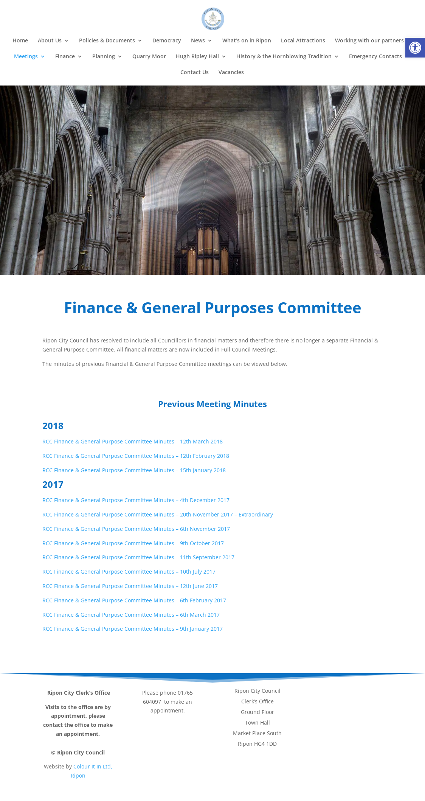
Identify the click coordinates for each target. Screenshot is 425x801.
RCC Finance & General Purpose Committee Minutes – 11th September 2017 (138, 557)
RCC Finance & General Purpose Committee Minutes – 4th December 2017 (136, 500)
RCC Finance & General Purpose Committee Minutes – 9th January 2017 (132, 628)
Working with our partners (369, 41)
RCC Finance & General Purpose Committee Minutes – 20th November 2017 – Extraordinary (157, 514)
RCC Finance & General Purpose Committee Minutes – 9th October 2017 (133, 543)
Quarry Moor (149, 57)
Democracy (166, 41)
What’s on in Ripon (246, 41)
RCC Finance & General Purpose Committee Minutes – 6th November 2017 (136, 528)
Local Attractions (303, 41)
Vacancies (231, 73)
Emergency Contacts (375, 57)
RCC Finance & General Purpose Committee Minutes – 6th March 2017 (131, 614)
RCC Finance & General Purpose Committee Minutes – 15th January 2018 (134, 470)
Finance (65, 57)
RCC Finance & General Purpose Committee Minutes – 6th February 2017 (134, 600)
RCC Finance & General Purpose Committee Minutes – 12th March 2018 (132, 441)
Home (20, 41)
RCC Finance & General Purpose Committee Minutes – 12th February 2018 (135, 455)
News (198, 41)
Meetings (26, 57)
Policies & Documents (107, 41)
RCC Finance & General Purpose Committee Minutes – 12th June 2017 (130, 585)
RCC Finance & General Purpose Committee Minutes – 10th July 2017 (129, 571)
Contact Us (194, 73)
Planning (103, 57)
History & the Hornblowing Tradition (284, 57)
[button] (415, 48)
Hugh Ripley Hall (197, 57)
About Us (50, 41)
